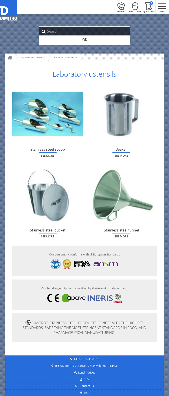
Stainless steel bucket (47, 194)
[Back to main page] (8, 11)
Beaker (121, 113)
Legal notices (86, 372)
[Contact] (121, 7)
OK (84, 39)
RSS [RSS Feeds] (84, 393)
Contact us (87, 386)
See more (47, 155)
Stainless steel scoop (47, 113)
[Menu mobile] (162, 7)
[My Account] (135, 7)
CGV (86, 379)
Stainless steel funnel (121, 194)
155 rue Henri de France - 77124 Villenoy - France (86, 366)
